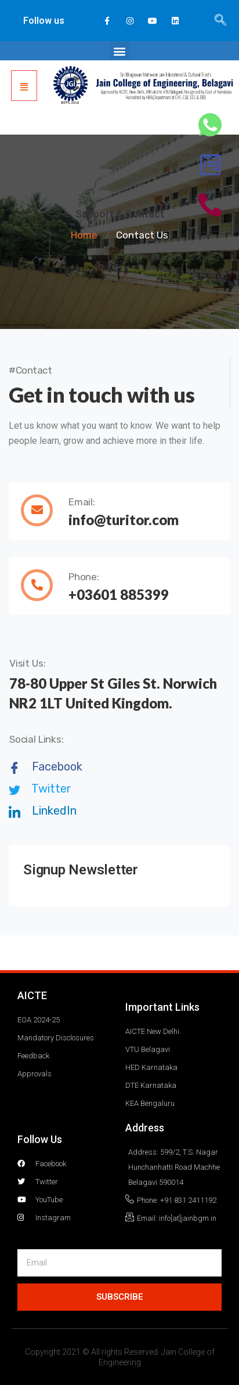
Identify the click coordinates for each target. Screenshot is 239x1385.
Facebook (45, 766)
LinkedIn (43, 811)
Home (84, 235)
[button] (119, 50)
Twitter (40, 788)
